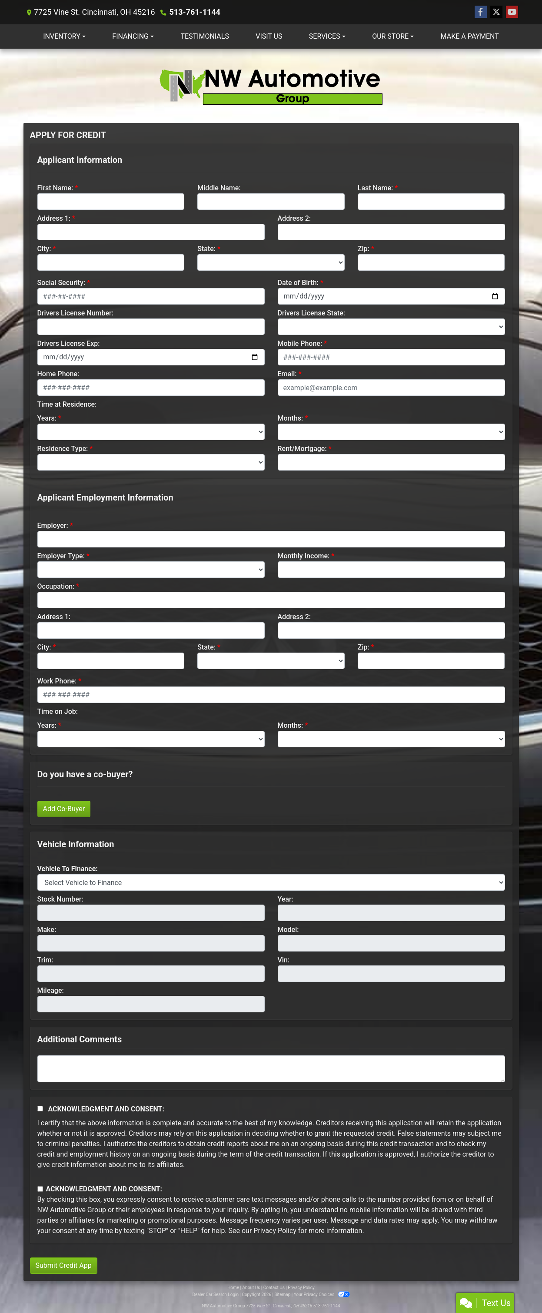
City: (44, 249)
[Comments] (271, 1068)
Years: (47, 418)
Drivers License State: (312, 313)
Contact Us (274, 1287)
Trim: (45, 960)
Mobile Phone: (300, 343)
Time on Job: (57, 711)
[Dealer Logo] (271, 86)
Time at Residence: (67, 404)
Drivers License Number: (75, 313)
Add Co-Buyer (64, 809)
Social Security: (61, 283)
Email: (287, 374)
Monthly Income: (304, 556)
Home (233, 1287)
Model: (288, 929)
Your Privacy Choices (322, 1294)
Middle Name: (218, 188)
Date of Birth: (298, 283)
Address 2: (294, 218)
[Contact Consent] (40, 1189)
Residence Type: (62, 448)
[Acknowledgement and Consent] (40, 1108)
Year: (285, 899)
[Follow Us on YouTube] (512, 12)
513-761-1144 (194, 12)
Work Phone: (57, 681)
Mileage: (50, 990)
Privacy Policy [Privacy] (301, 1287)
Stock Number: (60, 899)
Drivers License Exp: (68, 343)
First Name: (55, 188)
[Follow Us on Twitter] (496, 12)
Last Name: (375, 188)
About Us (251, 1287)
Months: (290, 418)
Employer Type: (61, 556)
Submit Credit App (64, 1265)
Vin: (284, 960)
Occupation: (56, 586)
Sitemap (282, 1294)
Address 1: (53, 218)
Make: (47, 929)
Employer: (52, 525)
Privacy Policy (274, 1231)
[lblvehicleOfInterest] (271, 882)
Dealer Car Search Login (215, 1294)
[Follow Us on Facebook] (481, 12)
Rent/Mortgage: (302, 448)
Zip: (363, 249)
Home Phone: (58, 374)
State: (206, 249)
